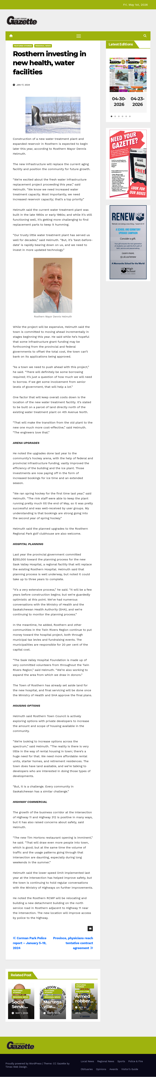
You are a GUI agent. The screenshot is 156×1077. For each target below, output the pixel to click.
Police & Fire (82, 991)
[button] (145, 36)
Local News (87, 1061)
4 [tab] (122, 118)
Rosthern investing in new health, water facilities (49, 63)
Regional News (43, 46)
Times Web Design (16, 1067)
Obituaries (87, 1069)
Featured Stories (23, 46)
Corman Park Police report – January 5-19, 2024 (29, 943)
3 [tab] (119, 118)
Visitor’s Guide (129, 1069)
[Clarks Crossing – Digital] (128, 242)
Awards (113, 1069)
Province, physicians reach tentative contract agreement (73, 943)
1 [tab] (111, 118)
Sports (121, 1061)
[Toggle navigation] (78, 36)
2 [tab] (115, 118)
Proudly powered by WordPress (23, 1063)
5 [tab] (126, 118)
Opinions (101, 1069)
